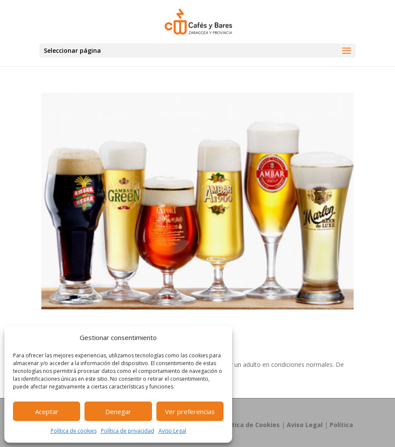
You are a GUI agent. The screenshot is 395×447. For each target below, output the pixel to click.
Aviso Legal (172, 430)
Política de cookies (74, 430)
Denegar (118, 411)
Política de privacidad (127, 430)
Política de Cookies (250, 425)
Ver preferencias (190, 411)
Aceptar (46, 411)
